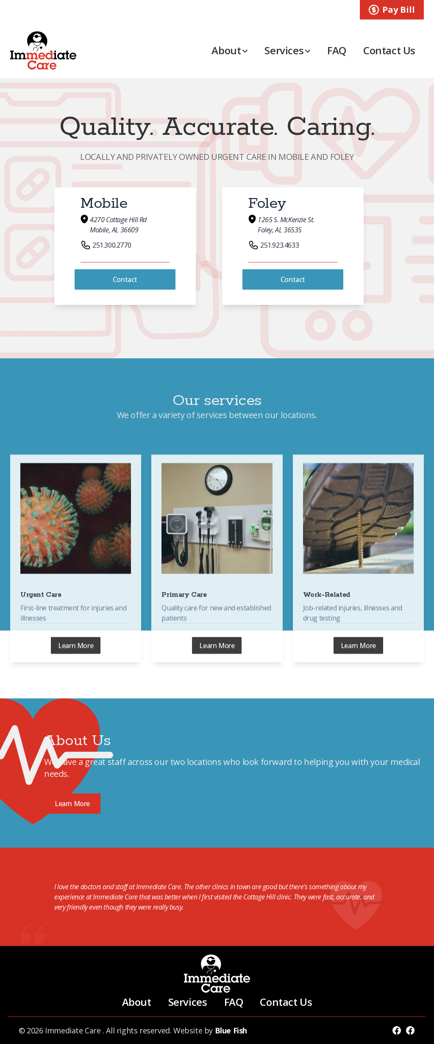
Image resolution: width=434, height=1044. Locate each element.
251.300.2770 (106, 245)
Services (287, 50)
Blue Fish (231, 1030)
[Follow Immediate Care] (397, 1030)
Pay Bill (392, 9)
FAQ (336, 50)
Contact (125, 279)
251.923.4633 (273, 245)
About (229, 50)
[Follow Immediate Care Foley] (410, 1030)
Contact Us (389, 50)
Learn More (75, 657)
